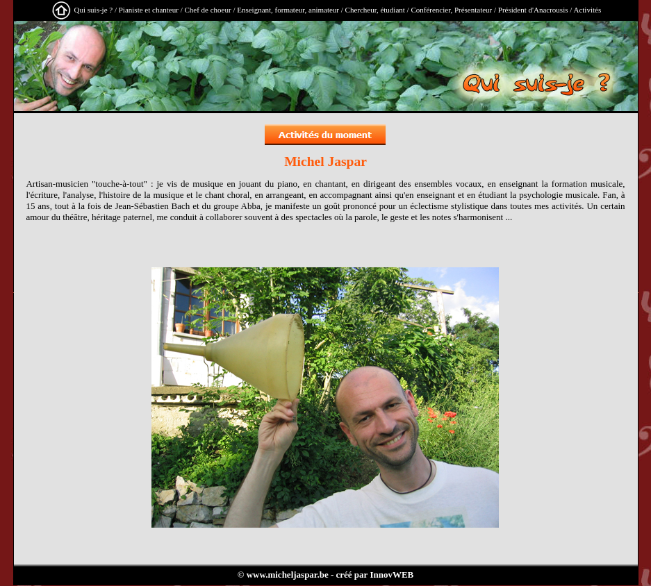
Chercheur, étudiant (375, 10)
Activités (587, 10)
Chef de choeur (207, 10)
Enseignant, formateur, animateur (288, 10)
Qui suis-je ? (93, 10)
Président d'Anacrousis (533, 10)
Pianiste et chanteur (149, 10)
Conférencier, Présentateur (451, 10)
